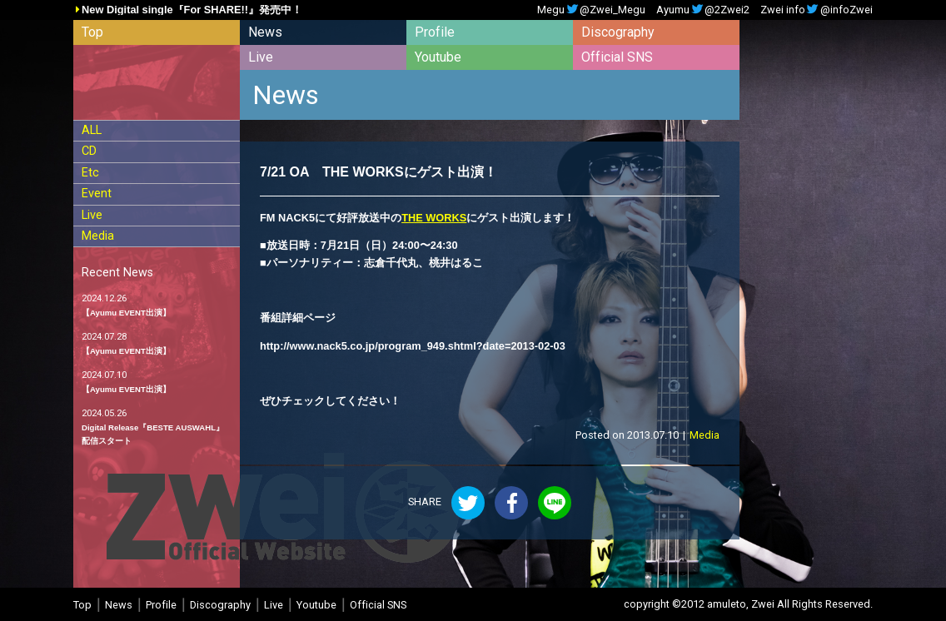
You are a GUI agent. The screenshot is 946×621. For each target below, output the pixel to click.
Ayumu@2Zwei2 (702, 10)
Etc (90, 173)
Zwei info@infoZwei (816, 10)
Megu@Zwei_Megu (591, 10)
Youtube (438, 57)
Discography (618, 32)
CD (89, 151)
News (265, 32)
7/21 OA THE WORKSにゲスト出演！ (378, 172)
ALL (92, 130)
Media (98, 236)
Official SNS (617, 57)
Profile (435, 32)
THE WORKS (433, 217)
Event (97, 193)
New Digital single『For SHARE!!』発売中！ (192, 10)
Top (92, 32)
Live (260, 57)
